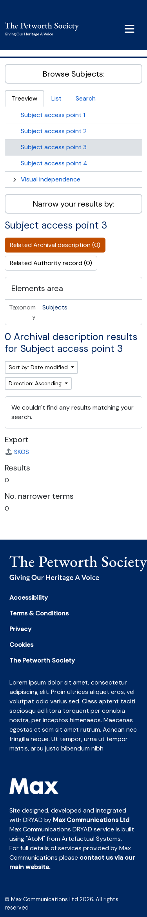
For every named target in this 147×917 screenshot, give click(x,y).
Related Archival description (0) (55, 245)
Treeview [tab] (24, 98)
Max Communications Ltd (91, 820)
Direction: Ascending (36, 383)
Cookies (21, 645)
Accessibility (28, 597)
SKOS (17, 452)
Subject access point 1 (53, 115)
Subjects (54, 307)
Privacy (20, 629)
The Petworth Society (42, 660)
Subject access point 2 (54, 131)
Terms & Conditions (39, 613)
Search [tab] (86, 98)
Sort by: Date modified (39, 367)
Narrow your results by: (73, 204)
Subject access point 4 (54, 163)
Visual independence (50, 179)
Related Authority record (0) (51, 263)
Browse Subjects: (74, 74)
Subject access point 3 (54, 147)
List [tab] (56, 98)
